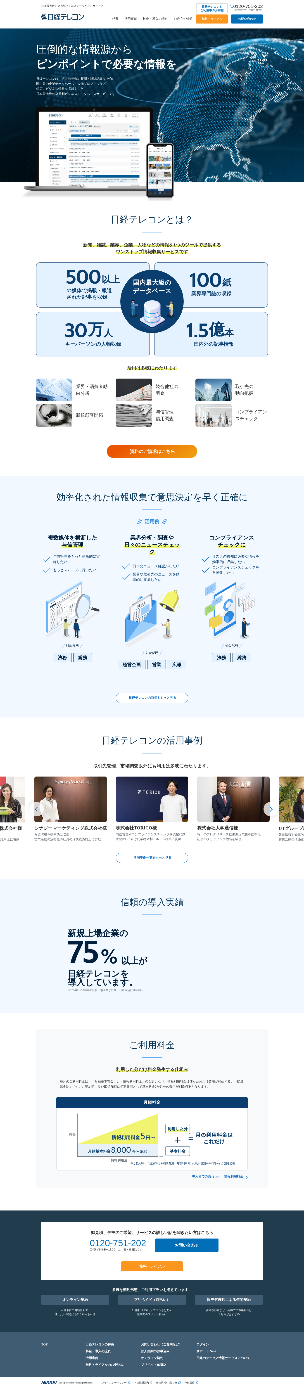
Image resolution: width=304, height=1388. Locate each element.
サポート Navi (206, 1351)
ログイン (202, 1344)
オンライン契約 (75, 1300)
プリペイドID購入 (154, 1365)
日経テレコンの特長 (100, 1344)
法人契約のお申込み (155, 1351)
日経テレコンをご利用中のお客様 (212, 8)
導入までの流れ (203, 1176)
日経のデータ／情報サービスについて (223, 1358)
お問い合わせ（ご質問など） (161, 1344)
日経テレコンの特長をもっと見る (152, 697)
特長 (115, 19)
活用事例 (130, 19)
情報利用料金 (233, 1176)
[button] (36, 809)
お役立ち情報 (183, 19)
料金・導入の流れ (155, 19)
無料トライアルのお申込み (105, 1365)
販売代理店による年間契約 (229, 1300)
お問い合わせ (247, 19)
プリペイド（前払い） (152, 1300)
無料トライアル (212, 19)
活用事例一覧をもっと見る (152, 857)
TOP (44, 1344)
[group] (70, 809)
